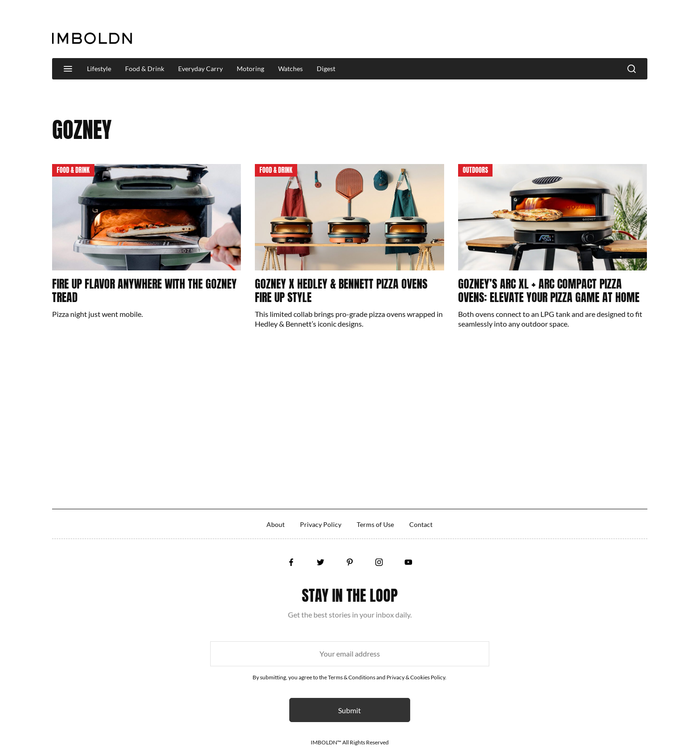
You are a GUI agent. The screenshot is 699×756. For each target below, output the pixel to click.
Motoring (250, 68)
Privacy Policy (320, 524)
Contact (421, 524)
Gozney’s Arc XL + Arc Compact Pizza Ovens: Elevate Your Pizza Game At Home (548, 291)
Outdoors (475, 170)
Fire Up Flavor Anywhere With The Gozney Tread (144, 291)
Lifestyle (99, 68)
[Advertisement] (478, 30)
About (275, 524)
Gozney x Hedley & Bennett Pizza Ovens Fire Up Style (341, 291)
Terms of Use (375, 524)
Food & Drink (144, 68)
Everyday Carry (200, 68)
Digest (326, 68)
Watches (290, 68)
